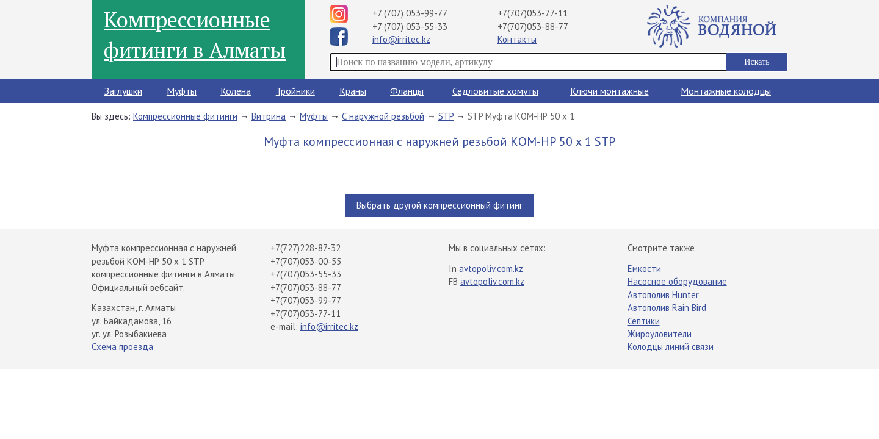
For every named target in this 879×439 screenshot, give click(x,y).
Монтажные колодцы (726, 91)
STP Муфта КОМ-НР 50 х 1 (521, 116)
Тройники (295, 91)
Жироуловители (660, 334)
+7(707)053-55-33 (305, 274)
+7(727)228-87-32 (305, 248)
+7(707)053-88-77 (532, 26)
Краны (352, 91)
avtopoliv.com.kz (491, 268)
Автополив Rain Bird (667, 307)
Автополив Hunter (663, 295)
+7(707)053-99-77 (305, 300)
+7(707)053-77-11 (532, 13)
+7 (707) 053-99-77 (409, 13)
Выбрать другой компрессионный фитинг (439, 205)
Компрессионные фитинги (185, 116)
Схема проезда (122, 346)
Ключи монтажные (609, 91)
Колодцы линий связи (671, 346)
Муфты (182, 91)
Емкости (644, 268)
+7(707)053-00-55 (305, 261)
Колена (235, 91)
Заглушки (123, 91)
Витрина (268, 116)
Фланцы (407, 91)
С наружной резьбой (383, 116)
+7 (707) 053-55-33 (409, 26)
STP (446, 116)
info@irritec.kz (401, 39)
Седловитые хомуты (495, 91)
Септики (644, 321)
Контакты (517, 39)
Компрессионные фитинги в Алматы (195, 34)
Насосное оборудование (677, 281)
